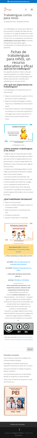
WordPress (18, 435)
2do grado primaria (22, 21)
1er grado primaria (10, 21)
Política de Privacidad (17, 424)
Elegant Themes (18, 433)
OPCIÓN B (25, 280)
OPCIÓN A (17, 280)
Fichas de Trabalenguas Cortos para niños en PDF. (19, 249)
